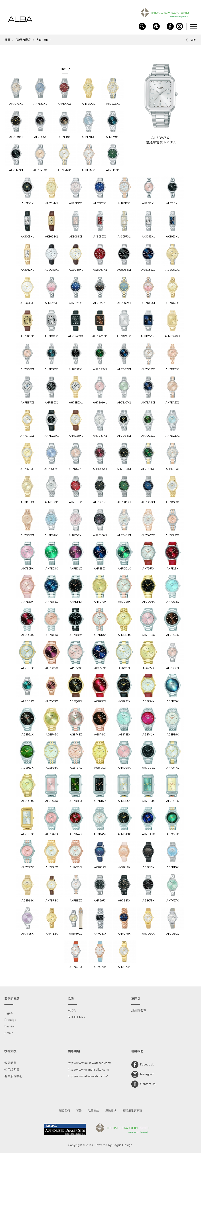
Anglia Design (122, 1202)
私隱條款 (93, 1167)
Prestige (10, 1077)
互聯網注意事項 (132, 1167)
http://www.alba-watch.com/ (88, 1133)
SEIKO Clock (76, 1074)
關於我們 (64, 1167)
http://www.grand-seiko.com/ (88, 1127)
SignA (8, 1070)
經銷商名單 (138, 1067)
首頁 (7, 40)
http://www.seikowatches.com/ (89, 1120)
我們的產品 (23, 40)
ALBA (72, 1067)
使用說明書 (12, 1127)
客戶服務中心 (13, 1133)
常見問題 (10, 1120)
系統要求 (110, 1167)
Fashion (42, 40)
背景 (79, 1167)
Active (8, 1090)
